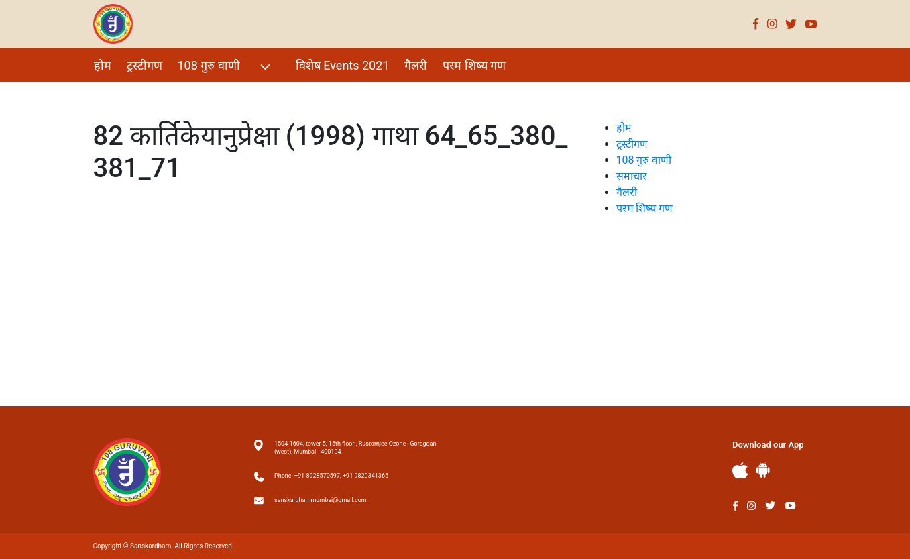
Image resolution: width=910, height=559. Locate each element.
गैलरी (415, 65)
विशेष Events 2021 (343, 65)
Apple (740, 470)
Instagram (772, 24)
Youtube (811, 24)
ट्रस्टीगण (144, 65)
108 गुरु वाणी (226, 66)
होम (102, 65)
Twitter (791, 24)
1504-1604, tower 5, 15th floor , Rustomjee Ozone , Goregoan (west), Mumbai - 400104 (355, 447)
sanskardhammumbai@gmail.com (320, 500)
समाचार (631, 176)
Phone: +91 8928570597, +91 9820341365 (331, 475)
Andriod (763, 470)
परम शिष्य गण (474, 65)
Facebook (756, 24)
